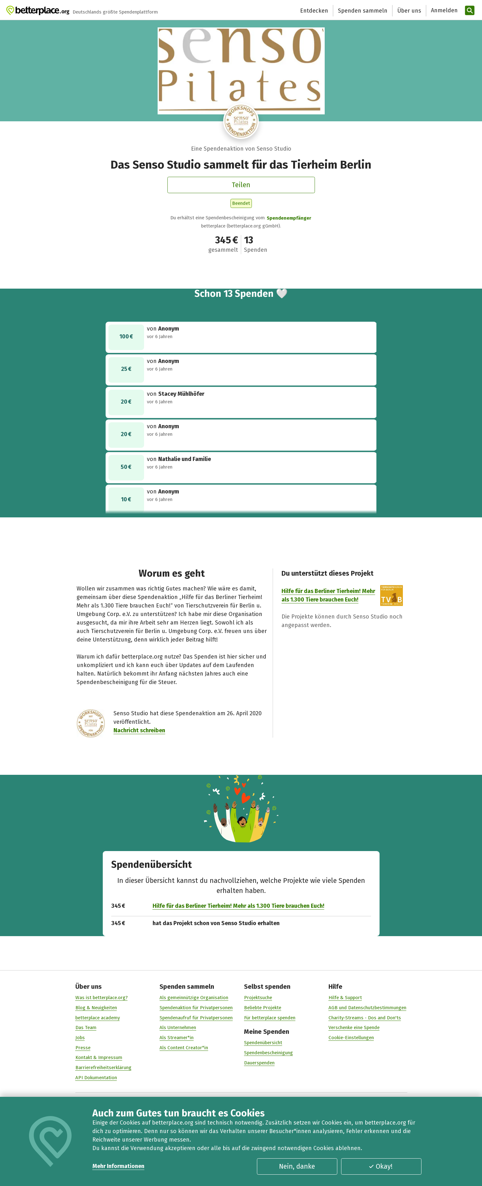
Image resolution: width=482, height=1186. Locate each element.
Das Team (85, 1027)
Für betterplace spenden (269, 1017)
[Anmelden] (443, 10)
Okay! (380, 1166)
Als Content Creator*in (184, 1047)
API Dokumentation (96, 1077)
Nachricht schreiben (139, 730)
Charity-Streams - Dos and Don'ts (364, 1017)
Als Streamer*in (177, 1037)
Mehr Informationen (118, 1166)
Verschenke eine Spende (353, 1027)
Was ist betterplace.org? (101, 997)
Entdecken (314, 10)
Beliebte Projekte (262, 1007)
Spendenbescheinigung (268, 1053)
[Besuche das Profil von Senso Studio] (241, 121)
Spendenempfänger (289, 218)
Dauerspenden (259, 1063)
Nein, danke (297, 1166)
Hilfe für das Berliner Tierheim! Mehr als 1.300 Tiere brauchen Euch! (238, 905)
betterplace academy (97, 1017)
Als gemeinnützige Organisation (194, 997)
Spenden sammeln (362, 10)
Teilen (241, 185)
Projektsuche (258, 997)
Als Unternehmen (178, 1027)
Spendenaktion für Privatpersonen (196, 1007)
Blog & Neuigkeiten (96, 1007)
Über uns (409, 10)
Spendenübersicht (263, 1042)
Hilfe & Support (345, 997)
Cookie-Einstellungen (351, 1037)
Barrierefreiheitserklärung (103, 1067)
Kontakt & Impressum (98, 1057)
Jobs (79, 1037)
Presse (82, 1047)
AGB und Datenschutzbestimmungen (367, 1007)
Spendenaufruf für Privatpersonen (196, 1017)
